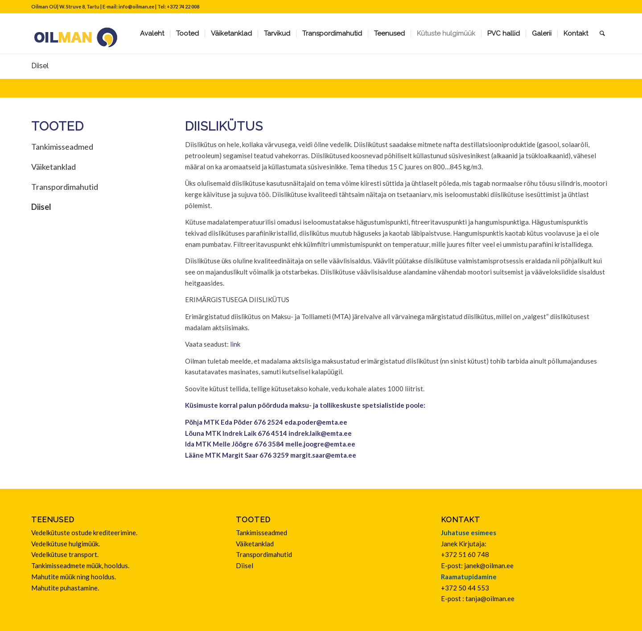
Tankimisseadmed (62, 147)
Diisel (40, 65)
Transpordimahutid (64, 187)
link (235, 344)
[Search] (602, 33)
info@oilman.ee (136, 6)
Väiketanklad (53, 167)
